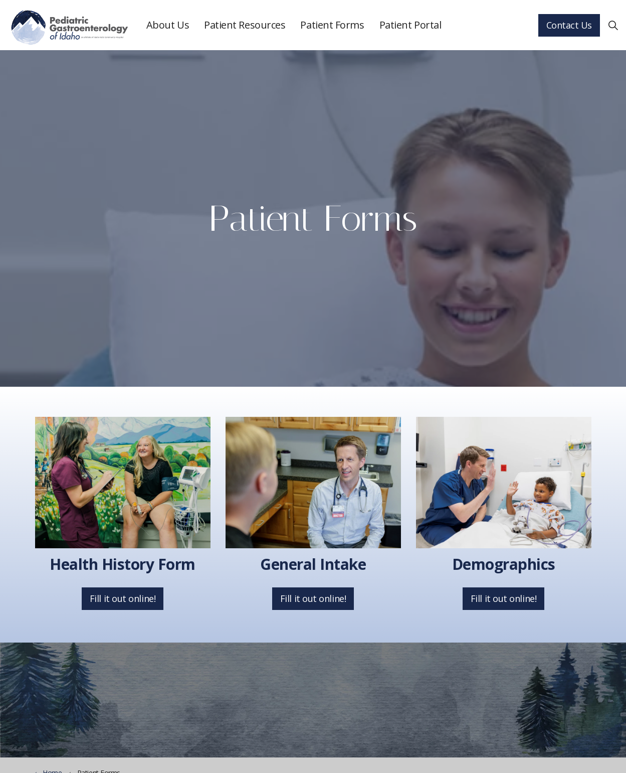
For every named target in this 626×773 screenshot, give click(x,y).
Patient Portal (410, 25)
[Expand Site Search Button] (612, 25)
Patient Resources (244, 25)
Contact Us (569, 25)
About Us (167, 25)
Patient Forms (332, 25)
